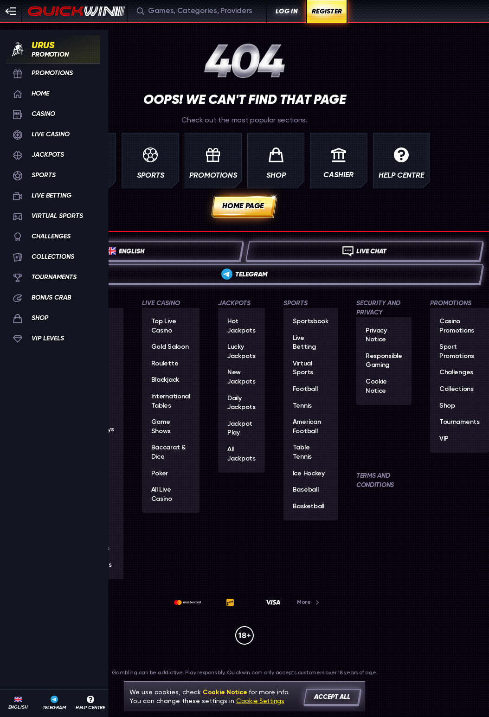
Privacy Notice (376, 335)
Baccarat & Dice (168, 452)
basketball (308, 506)
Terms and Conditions (375, 480)
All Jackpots (241, 454)
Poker (159, 473)
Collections (456, 389)
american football (307, 427)
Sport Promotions (456, 351)
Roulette (165, 363)
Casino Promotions (456, 326)
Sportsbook (310, 321)
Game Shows (161, 427)
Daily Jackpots (241, 403)
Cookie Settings (260, 700)
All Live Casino (161, 494)
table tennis (302, 452)
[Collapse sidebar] (11, 11)
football (305, 389)
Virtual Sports (303, 368)
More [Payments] (308, 602)
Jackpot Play (239, 428)
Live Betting (304, 343)
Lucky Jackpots (241, 351)
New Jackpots (241, 377)
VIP (444, 438)
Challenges (456, 372)
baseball (306, 490)
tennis (302, 406)
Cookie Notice (376, 386)
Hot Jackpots (241, 326)
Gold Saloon (170, 347)
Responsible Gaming (384, 361)
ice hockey (309, 473)
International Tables (170, 401)
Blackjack (165, 380)
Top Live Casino (163, 326)
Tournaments (459, 422)
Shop (447, 406)
